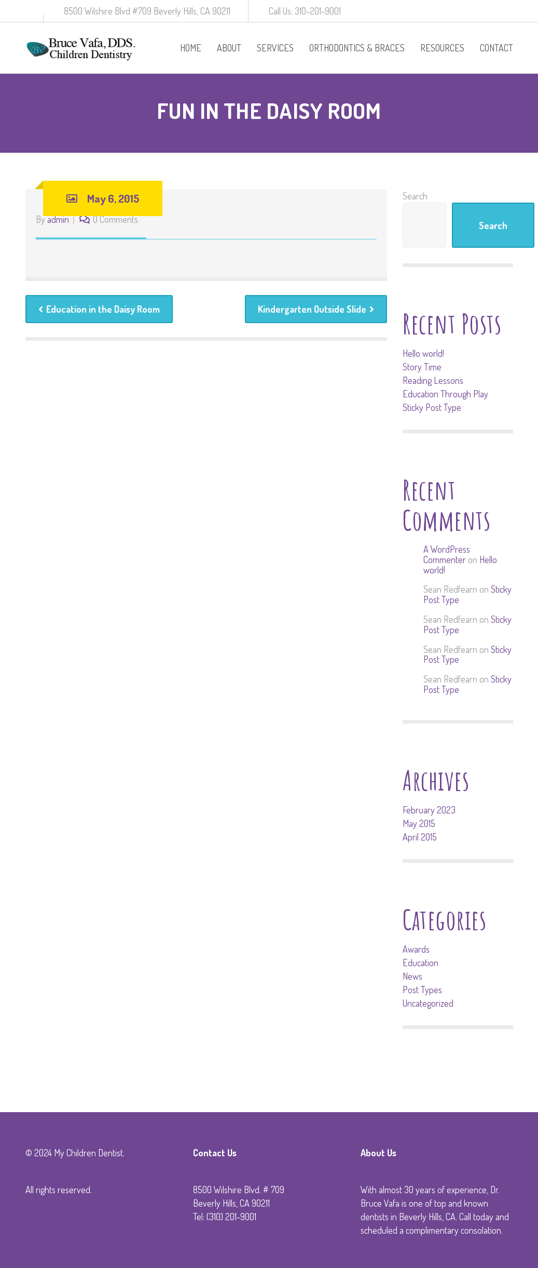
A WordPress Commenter (446, 554)
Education (420, 962)
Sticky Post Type (432, 407)
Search (415, 196)
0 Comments (115, 219)
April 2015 (420, 837)
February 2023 (429, 810)
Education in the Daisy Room (99, 309)
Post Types (422, 989)
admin (58, 219)
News (412, 976)
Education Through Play (445, 393)
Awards (416, 949)
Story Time (422, 366)
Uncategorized (428, 1003)
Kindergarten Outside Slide (316, 309)
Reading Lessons (433, 380)
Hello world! (423, 353)
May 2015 (419, 823)
